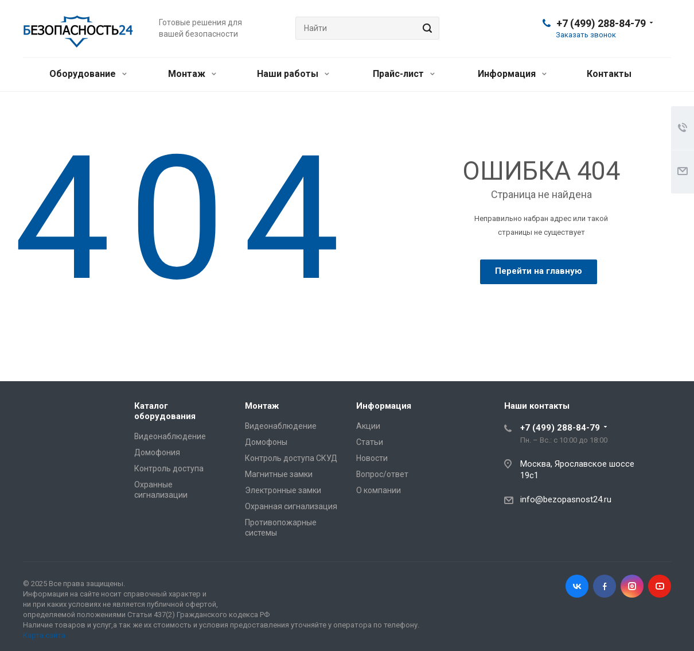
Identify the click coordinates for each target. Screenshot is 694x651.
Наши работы (293, 73)
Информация (512, 73)
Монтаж (192, 73)
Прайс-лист (404, 73)
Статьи (369, 442)
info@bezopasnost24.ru (565, 499)
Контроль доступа (169, 468)
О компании (378, 490)
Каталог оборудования (165, 411)
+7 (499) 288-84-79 (601, 23)
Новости (372, 458)
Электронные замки (283, 490)
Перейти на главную (538, 271)
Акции (368, 426)
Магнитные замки (279, 474)
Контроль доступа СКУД (291, 458)
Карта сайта (44, 635)
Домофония (157, 452)
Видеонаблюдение (170, 436)
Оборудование (88, 73)
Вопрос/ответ (382, 474)
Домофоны (266, 442)
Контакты (609, 73)
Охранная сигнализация (291, 506)
